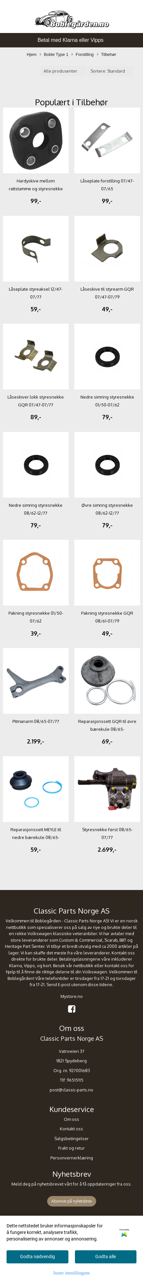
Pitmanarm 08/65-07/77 (35, 721)
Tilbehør (106, 55)
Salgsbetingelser (71, 1138)
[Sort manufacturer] (63, 71)
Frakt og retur (71, 1148)
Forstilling (82, 55)
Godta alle (105, 1256)
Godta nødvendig (37, 1256)
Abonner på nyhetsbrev (71, 1201)
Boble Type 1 (54, 55)
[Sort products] (110, 71)
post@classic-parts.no (71, 1089)
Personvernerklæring (71, 1157)
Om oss (71, 1119)
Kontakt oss (71, 1128)
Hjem (32, 54)
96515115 (75, 1080)
